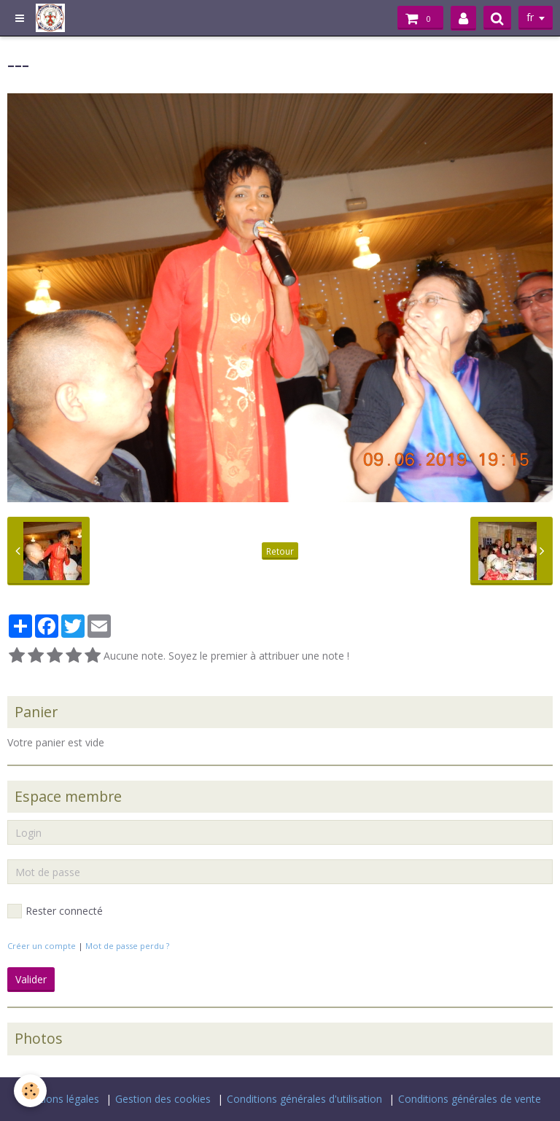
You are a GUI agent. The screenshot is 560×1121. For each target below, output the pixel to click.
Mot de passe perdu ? (127, 945)
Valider (31, 979)
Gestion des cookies (163, 1099)
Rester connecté (55, 911)
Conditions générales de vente (469, 1099)
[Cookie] (31, 1090)
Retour (280, 551)
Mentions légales (59, 1099)
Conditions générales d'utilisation (304, 1099)
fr (530, 18)
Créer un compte (41, 945)
